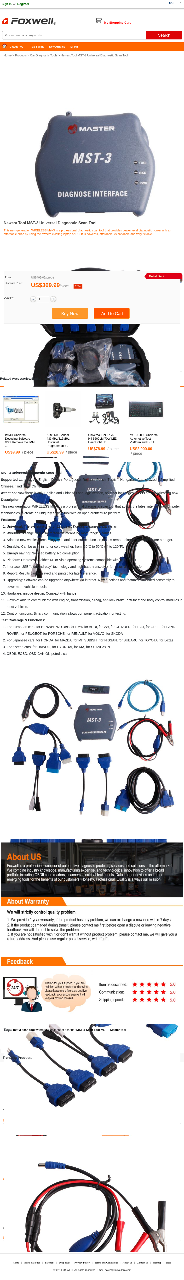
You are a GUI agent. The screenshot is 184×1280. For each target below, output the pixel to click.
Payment (49, 1262)
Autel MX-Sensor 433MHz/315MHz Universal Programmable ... (58, 440)
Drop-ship (64, 1262)
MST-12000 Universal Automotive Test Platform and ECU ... (144, 438)
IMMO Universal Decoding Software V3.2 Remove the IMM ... (19, 440)
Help (168, 1262)
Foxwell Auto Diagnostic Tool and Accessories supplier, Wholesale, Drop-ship (38, 21)
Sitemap (157, 1262)
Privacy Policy (82, 1262)
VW (106, 627)
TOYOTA (151, 640)
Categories (16, 46)
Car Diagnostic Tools (43, 55)
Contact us (142, 1262)
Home (6, 46)
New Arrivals (57, 46)
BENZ (55, 627)
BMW (79, 627)
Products (21, 55)
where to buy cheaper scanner (55, 1030)
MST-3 (105, 1030)
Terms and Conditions (106, 1262)
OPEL (155, 627)
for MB (74, 46)
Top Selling (37, 46)
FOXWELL (67, 1270)
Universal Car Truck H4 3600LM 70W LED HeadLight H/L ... (102, 438)
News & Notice (32, 1262)
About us (127, 1262)
